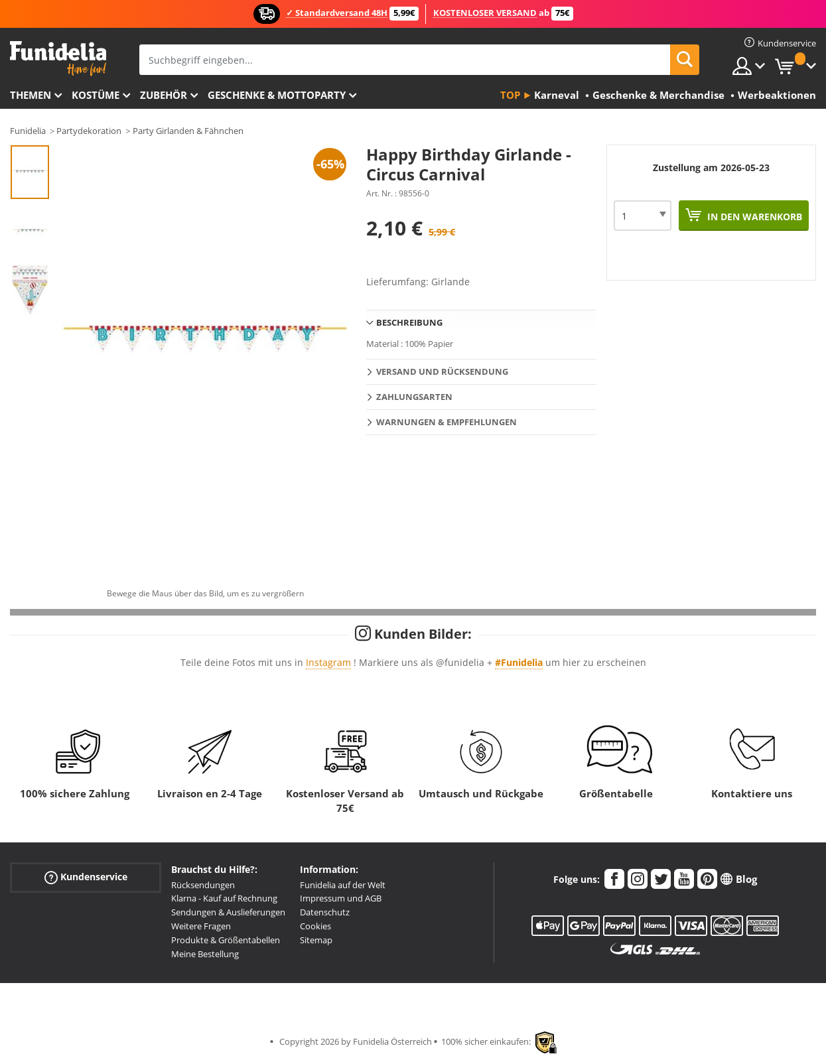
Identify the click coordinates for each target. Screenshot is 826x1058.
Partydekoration (88, 131)
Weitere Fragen (201, 926)
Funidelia (28, 131)
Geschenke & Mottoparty (277, 94)
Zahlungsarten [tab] (414, 397)
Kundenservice (85, 877)
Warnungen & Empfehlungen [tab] (446, 422)
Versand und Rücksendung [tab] (442, 371)
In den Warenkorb (753, 216)
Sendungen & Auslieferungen (228, 912)
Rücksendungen (203, 885)
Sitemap (316, 940)
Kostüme (95, 94)
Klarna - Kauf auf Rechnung (224, 898)
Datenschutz (325, 912)
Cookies (315, 926)
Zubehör (163, 94)
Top (510, 94)
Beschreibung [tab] (409, 322)
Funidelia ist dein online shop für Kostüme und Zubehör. (58, 58)
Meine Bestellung (205, 954)
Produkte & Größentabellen (225, 940)
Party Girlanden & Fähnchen (188, 131)
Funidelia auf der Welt (342, 885)
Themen (30, 94)
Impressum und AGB (340, 898)
